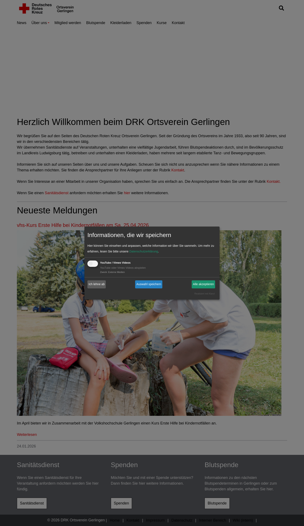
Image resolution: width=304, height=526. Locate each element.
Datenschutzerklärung (143, 251)
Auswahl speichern (148, 284)
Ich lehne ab (97, 284)
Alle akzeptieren (203, 284)
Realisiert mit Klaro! (204, 293)
